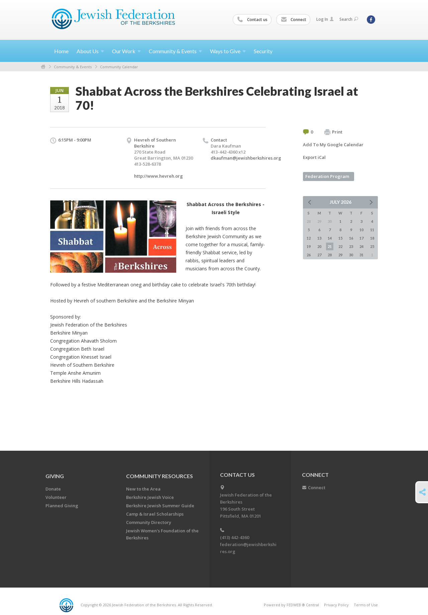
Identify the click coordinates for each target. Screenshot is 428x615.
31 (361, 255)
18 (372, 238)
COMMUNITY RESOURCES (159, 476)
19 (309, 246)
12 (309, 238)
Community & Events (73, 66)
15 (340, 238)
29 (340, 255)
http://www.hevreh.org (158, 176)
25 (372, 246)
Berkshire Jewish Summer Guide (160, 506)
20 (319, 246)
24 (361, 246)
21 (330, 246)
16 (351, 238)
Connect (293, 20)
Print (333, 132)
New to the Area (143, 489)
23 (351, 246)
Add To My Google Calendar (333, 145)
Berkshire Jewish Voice (150, 497)
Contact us (252, 20)
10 (361, 230)
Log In (325, 19)
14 (330, 238)
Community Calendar (119, 66)
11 (372, 230)
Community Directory (148, 522)
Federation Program (327, 176)
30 (351, 255)
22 (340, 246)
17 (361, 238)
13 (319, 238)
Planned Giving (61, 506)
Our (126, 51)
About (90, 51)
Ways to (228, 51)
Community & (175, 51)
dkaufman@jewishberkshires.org (246, 158)
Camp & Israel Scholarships (155, 514)
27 (319, 255)
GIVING (54, 476)
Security (263, 51)
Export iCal (314, 157)
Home (61, 51)
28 (330, 255)
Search (348, 19)
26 (309, 255)
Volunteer (56, 497)
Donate (53, 489)
